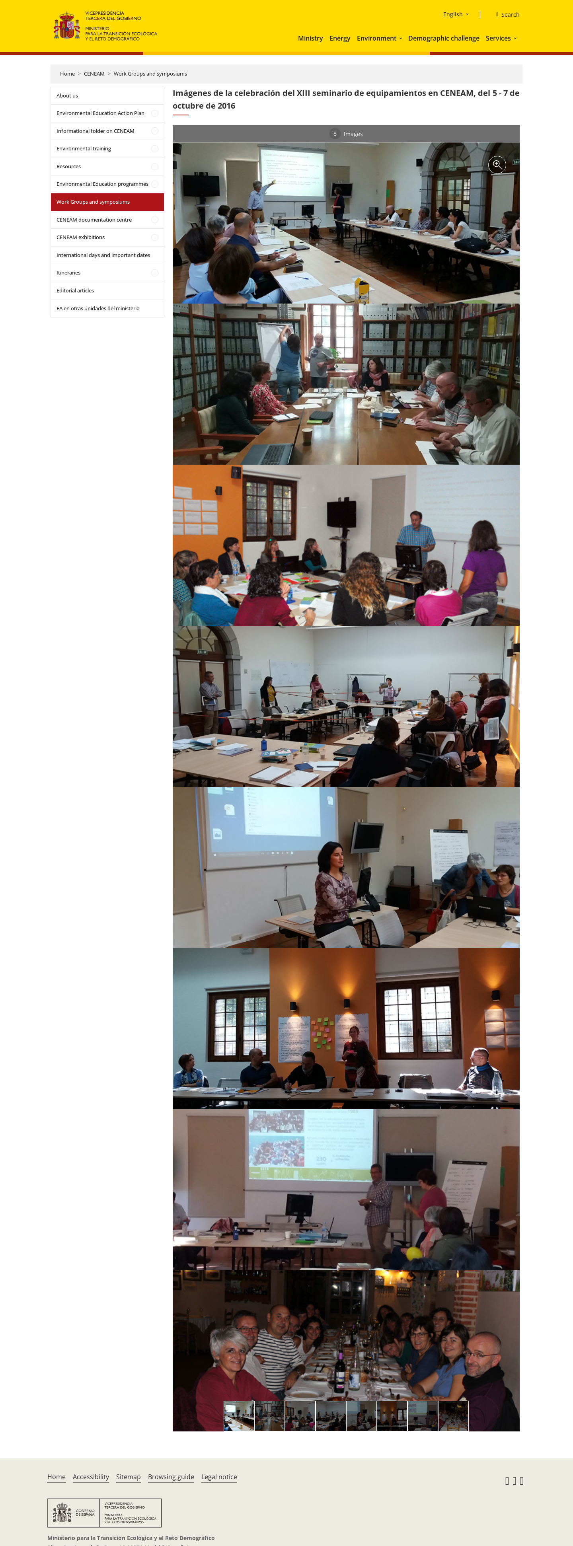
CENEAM (94, 73)
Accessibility (91, 1476)
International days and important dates (103, 255)
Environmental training (84, 148)
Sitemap (128, 1476)
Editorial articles (75, 290)
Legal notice (219, 1476)
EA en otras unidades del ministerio (98, 308)
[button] (401, 38)
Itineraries (68, 272)
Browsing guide (171, 1476)
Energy (340, 38)
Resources (69, 166)
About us (67, 95)
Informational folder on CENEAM (95, 130)
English (453, 14)
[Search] (505, 15)
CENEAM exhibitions (81, 237)
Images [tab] (346, 133)
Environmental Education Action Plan (100, 113)
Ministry (310, 38)
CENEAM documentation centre (94, 219)
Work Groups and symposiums (150, 73)
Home (67, 73)
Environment (376, 38)
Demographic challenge (443, 38)
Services (498, 38)
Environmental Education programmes (102, 183)
